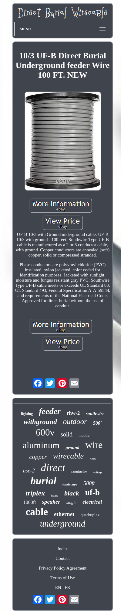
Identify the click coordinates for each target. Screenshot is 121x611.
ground (72, 447)
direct (53, 468)
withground (40, 422)
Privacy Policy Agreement (62, 568)
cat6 (93, 459)
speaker (51, 501)
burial (43, 480)
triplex (35, 493)
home (54, 495)
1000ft (29, 502)
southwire (95, 413)
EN (58, 587)
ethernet (64, 514)
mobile (84, 435)
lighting (27, 414)
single (71, 502)
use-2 (29, 471)
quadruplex (89, 515)
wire (94, 444)
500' (97, 423)
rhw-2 (73, 413)
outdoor (75, 421)
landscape (69, 484)
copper (38, 456)
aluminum (41, 445)
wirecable (68, 456)
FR (67, 587)
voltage (97, 472)
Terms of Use (62, 577)
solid (66, 434)
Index (62, 548)
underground (62, 523)
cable (37, 511)
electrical (92, 502)
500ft (89, 483)
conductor (79, 471)
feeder (50, 411)
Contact (62, 558)
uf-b (92, 492)
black (71, 493)
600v (45, 432)
